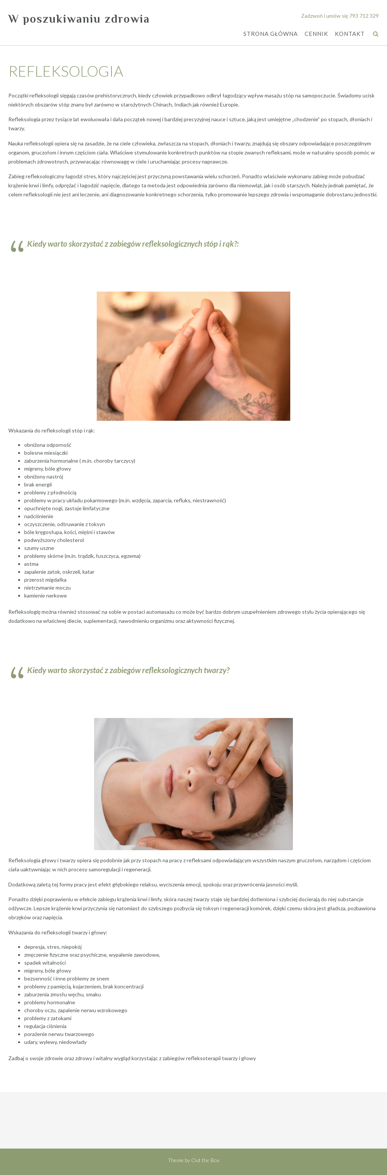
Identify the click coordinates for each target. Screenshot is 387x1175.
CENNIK (316, 34)
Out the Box (205, 1160)
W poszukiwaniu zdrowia (79, 18)
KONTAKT (350, 34)
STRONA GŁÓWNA (270, 34)
